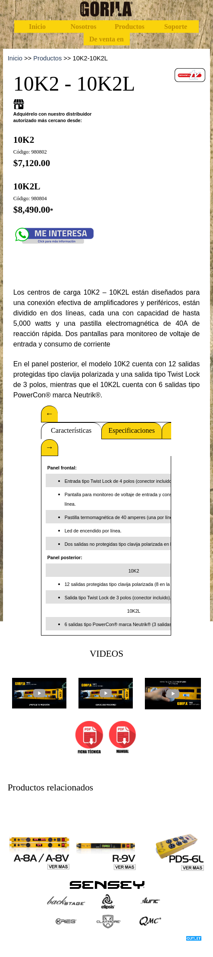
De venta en (106, 39)
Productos (129, 26)
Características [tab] (71, 430)
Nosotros (83, 26)
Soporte (175, 26)
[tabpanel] (107, 58)
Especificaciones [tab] (131, 430)
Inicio (37, 26)
